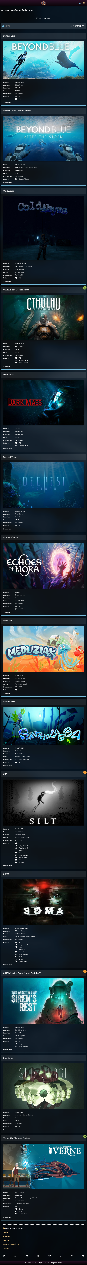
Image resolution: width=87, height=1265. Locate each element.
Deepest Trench (10, 457)
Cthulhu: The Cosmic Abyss (16, 290)
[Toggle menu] (84, 3)
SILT (5, 774)
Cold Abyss (8, 191)
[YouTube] (49, 1256)
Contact (6, 1248)
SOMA (6, 874)
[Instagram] (38, 1256)
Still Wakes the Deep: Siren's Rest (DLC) (22, 973)
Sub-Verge (8, 1058)
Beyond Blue (9, 36)
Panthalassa (9, 701)
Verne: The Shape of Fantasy (16, 1138)
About (5, 1232)
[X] (15, 1256)
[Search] (80, 3)
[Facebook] (4, 1256)
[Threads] (61, 1256)
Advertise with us (11, 1244)
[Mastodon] (72, 1256)
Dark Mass (8, 374)
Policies (6, 1236)
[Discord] (26, 1256)
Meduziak (7, 620)
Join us (6, 1240)
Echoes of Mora (10, 537)
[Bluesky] (83, 1256)
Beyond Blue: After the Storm (17, 111)
